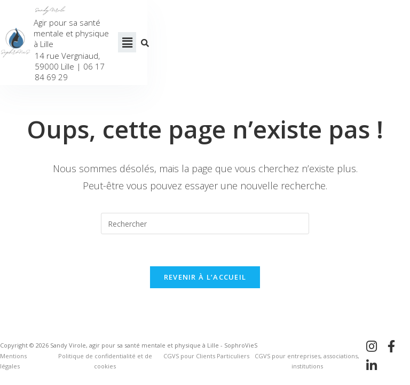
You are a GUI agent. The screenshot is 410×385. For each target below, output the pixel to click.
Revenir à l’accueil (205, 272)
